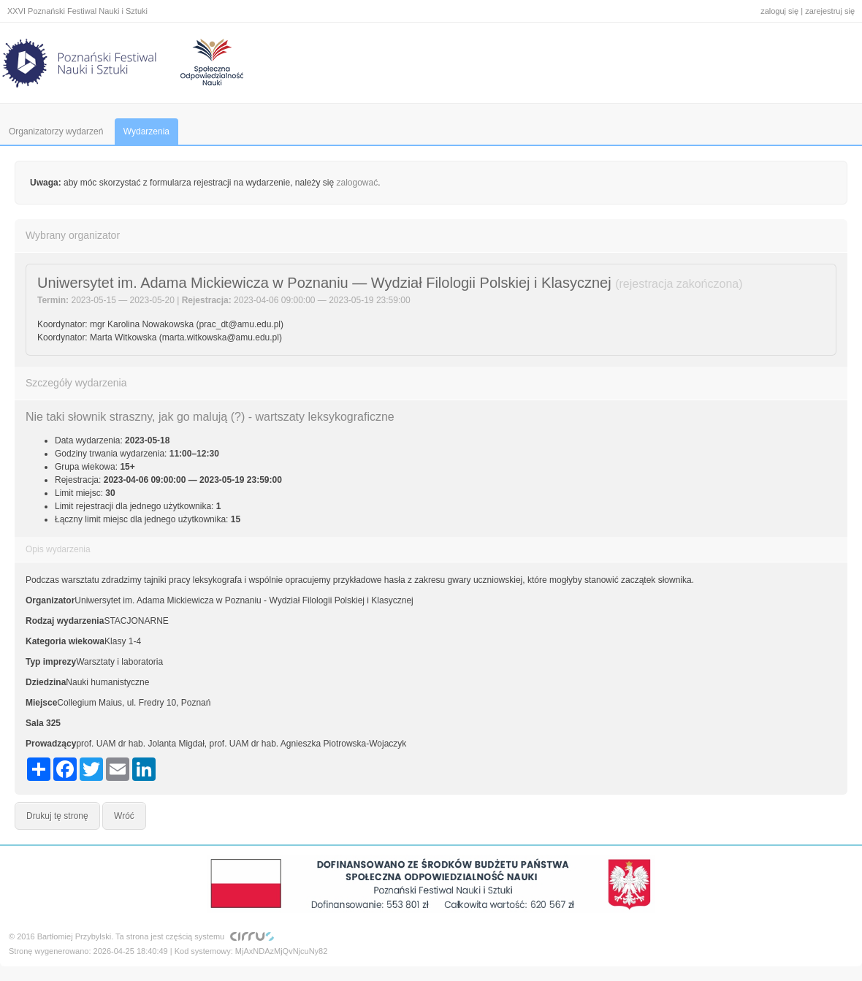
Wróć (124, 816)
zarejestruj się (830, 11)
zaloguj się (779, 11)
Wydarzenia (146, 131)
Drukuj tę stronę (57, 816)
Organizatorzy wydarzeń (56, 131)
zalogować (357, 183)
